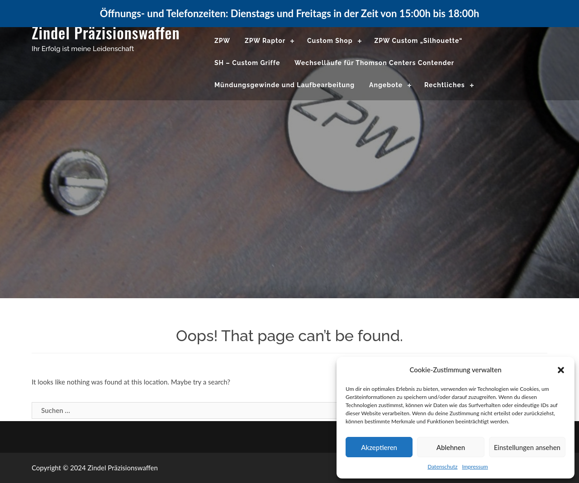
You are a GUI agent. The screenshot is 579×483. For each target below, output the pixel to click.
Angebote (386, 85)
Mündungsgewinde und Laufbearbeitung (284, 85)
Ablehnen (451, 447)
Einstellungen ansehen (527, 447)
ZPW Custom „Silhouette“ (418, 40)
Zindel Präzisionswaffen (106, 32)
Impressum (475, 466)
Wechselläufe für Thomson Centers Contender (374, 62)
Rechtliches (444, 85)
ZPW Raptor (265, 40)
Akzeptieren (379, 447)
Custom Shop (330, 40)
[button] (560, 370)
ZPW (222, 40)
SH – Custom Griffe (247, 62)
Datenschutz (442, 466)
